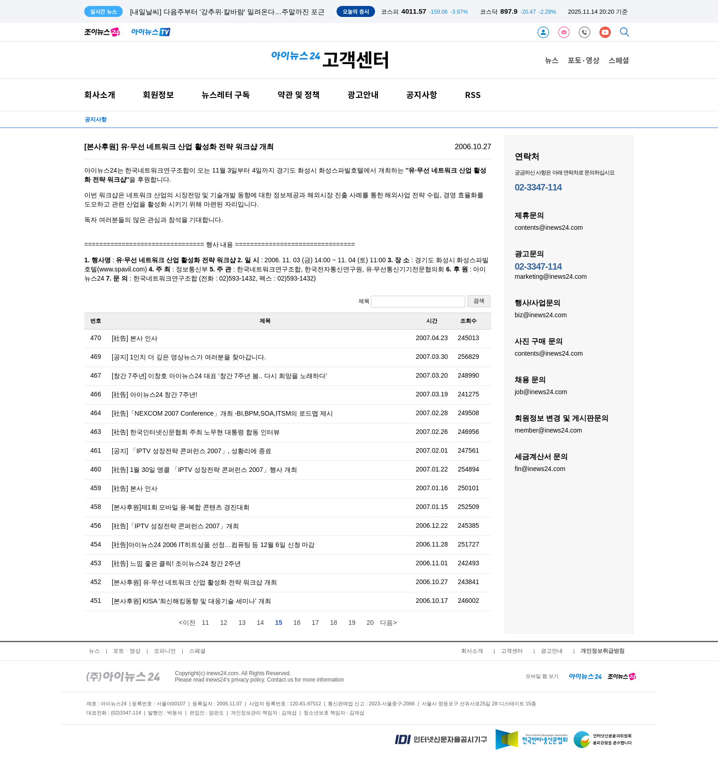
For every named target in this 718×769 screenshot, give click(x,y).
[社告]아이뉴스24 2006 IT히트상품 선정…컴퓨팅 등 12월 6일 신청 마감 (213, 544)
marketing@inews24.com (551, 276)
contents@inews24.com (549, 227)
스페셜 (619, 59)
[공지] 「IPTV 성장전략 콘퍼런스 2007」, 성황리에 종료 (192, 451)
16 (297, 622)
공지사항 (421, 94)
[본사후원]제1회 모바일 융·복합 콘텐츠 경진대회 (181, 507)
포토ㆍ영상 (127, 651)
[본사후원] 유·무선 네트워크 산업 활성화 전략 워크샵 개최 (194, 582)
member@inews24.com (548, 429)
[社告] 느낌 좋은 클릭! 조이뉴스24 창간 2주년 (176, 563)
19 (352, 622)
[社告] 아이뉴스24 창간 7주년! (154, 394)
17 (315, 622)
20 (370, 622)
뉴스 (552, 59)
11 (205, 622)
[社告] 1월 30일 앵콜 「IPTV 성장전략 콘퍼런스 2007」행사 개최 (204, 469)
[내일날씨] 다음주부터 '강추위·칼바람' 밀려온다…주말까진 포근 (227, 12)
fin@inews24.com (540, 468)
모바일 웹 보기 (542, 676)
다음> (388, 622)
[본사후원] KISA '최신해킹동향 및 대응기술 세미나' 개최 (191, 601)
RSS (473, 94)
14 (260, 622)
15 (279, 622)
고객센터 (512, 651)
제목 (412, 302)
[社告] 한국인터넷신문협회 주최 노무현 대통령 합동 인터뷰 (196, 432)
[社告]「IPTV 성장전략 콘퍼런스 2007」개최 (175, 526)
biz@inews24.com (541, 314)
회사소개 (99, 94)
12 (224, 622)
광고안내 (363, 94)
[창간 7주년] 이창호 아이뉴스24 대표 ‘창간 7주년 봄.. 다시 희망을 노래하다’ (219, 375)
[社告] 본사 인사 (135, 338)
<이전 (187, 622)
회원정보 (158, 94)
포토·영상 (583, 59)
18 (333, 622)
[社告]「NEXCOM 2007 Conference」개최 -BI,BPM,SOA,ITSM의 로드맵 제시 (222, 413)
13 (242, 622)
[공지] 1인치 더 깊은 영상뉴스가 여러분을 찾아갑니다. (189, 357)
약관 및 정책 (298, 94)
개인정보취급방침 (603, 651)
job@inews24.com (541, 391)
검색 (478, 301)
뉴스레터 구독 (225, 94)
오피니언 (165, 651)
